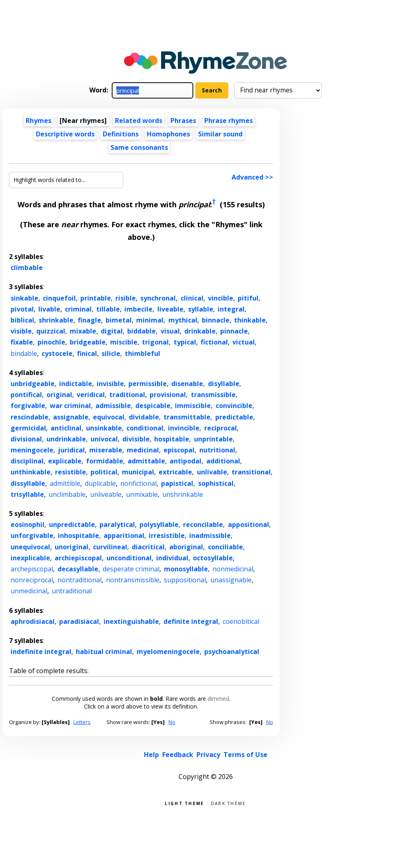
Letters (82, 722)
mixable (83, 331)
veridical (91, 394)
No (171, 722)
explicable (65, 460)
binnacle (216, 320)
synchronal (158, 298)
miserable (105, 449)
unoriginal (71, 546)
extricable (175, 471)
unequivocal (30, 546)
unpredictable (72, 524)
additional (223, 460)
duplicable (100, 483)
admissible (113, 405)
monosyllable (186, 568)
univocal (104, 438)
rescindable (30, 417)
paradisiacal (79, 621)
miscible (123, 342)
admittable (146, 460)
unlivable (212, 471)
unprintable (213, 438)
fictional (214, 342)
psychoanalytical (231, 651)
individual (172, 557)
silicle (111, 353)
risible (125, 298)
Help (151, 754)
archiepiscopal (78, 557)
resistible (70, 471)
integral (231, 309)
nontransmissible (132, 579)
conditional (145, 428)
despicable (152, 405)
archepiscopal (32, 568)
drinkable (200, 331)
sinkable (24, 298)
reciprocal (220, 428)
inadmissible (210, 535)
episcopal (179, 449)
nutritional (217, 449)
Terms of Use (245, 754)
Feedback (177, 754)
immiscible (193, 405)
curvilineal (110, 546)
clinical (192, 298)
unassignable (231, 579)
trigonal (155, 342)
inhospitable (78, 535)
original (59, 394)
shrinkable (56, 320)
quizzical (50, 331)
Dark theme (228, 803)
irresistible (167, 535)
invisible (110, 383)
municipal (138, 471)
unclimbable (67, 494)
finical (87, 353)
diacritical (148, 546)
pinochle (51, 342)
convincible (234, 405)
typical (185, 342)
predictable (234, 417)
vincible (220, 298)
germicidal (28, 428)
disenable (187, 383)
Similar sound (220, 133)
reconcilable (203, 524)
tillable (108, 309)
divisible (136, 438)
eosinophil (27, 524)
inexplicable (30, 557)
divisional (26, 438)
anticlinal (66, 428)
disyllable (223, 383)
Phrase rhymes (228, 120)
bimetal (119, 320)
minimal (150, 320)
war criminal (70, 405)
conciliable (225, 546)
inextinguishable (131, 621)
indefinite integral (41, 651)
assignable (70, 417)
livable (49, 309)
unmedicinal (29, 590)
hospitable (171, 438)
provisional (168, 394)
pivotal (22, 309)
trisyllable (27, 494)
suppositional (185, 579)
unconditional (129, 557)
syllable (200, 309)
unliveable (106, 494)
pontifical (26, 394)
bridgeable (88, 342)
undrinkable (66, 438)
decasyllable (77, 568)
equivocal (108, 417)
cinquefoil (59, 298)
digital (112, 331)
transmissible (213, 394)
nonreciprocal (32, 579)
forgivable (28, 405)
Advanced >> (252, 177)
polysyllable (159, 524)
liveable (170, 309)
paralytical (117, 524)
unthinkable (31, 471)
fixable (22, 342)
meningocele (32, 449)
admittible (65, 483)
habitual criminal (104, 651)
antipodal (185, 460)
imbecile (138, 309)
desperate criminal (131, 568)
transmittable (187, 417)
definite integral (191, 621)
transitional (251, 471)
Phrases (183, 120)
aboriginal (186, 546)
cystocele (57, 353)
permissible (147, 383)
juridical (71, 449)
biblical (22, 320)
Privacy (208, 754)
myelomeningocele (168, 651)
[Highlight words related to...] (66, 180)
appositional (248, 524)
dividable (144, 417)
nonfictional (138, 483)
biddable (141, 331)
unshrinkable (182, 494)
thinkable (250, 320)
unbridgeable (33, 383)
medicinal (143, 449)
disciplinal (27, 460)
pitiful (248, 298)
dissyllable (28, 483)
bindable (24, 353)
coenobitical (241, 621)
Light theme (184, 803)
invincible (183, 428)
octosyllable (213, 557)
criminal (78, 309)
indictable (75, 383)
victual (243, 342)
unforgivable (32, 535)
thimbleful (142, 353)
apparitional (124, 535)
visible (21, 331)
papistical (177, 483)
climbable (27, 267)
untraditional (72, 590)
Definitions (121, 133)
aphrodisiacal (33, 621)
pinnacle (234, 331)
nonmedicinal (232, 568)
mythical (182, 320)
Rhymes (38, 120)
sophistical (216, 483)
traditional (127, 394)
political (104, 471)
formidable (104, 460)
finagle (89, 320)
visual (170, 331)
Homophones (168, 133)
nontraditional (79, 579)
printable (95, 298)
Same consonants (139, 147)
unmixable (142, 494)
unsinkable (104, 428)
